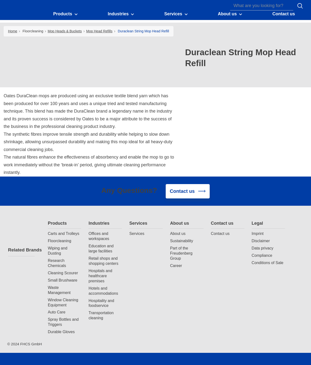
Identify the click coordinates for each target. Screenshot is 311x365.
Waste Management (59, 290)
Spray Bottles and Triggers (63, 322)
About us (179, 223)
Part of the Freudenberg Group (181, 253)
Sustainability (181, 241)
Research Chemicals (57, 263)
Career (176, 265)
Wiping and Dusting (58, 250)
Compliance (262, 255)
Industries (98, 223)
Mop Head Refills (99, 31)
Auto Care (56, 312)
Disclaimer (261, 241)
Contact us (222, 223)
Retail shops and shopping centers (103, 261)
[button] (66, 14)
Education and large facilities (100, 248)
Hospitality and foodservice (101, 303)
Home (12, 31)
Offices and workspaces (98, 236)
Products (57, 223)
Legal (257, 223)
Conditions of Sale (268, 262)
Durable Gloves (61, 331)
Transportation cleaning (100, 315)
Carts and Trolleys (63, 233)
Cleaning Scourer (63, 273)
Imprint (258, 233)
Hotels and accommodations (103, 290)
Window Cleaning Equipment (63, 302)
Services (138, 223)
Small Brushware (63, 280)
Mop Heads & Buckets (65, 31)
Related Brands (21, 249)
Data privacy (262, 248)
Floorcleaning (33, 31)
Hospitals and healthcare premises (100, 275)
